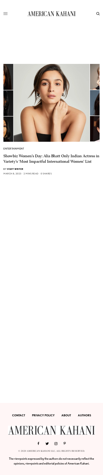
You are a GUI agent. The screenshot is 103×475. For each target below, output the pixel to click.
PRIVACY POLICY (43, 415)
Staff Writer (15, 169)
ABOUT (66, 415)
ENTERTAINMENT (13, 148)
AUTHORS (84, 415)
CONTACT (18, 415)
